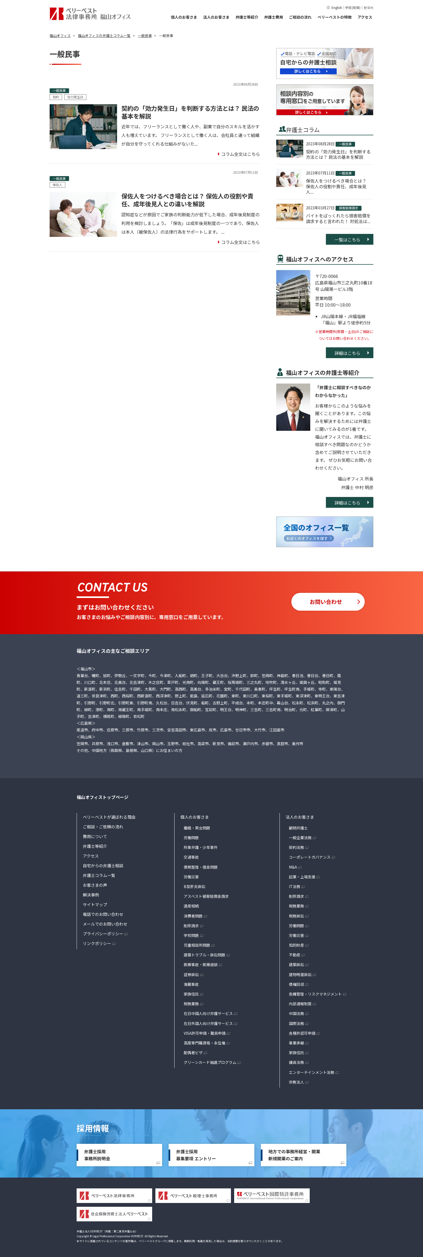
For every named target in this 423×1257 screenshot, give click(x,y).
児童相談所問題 (197, 945)
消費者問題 (193, 916)
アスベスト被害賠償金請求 (206, 896)
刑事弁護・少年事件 (201, 847)
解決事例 (91, 895)
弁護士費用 (273, 17)
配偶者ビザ (193, 1052)
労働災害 (191, 876)
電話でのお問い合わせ (103, 914)
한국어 (368, 7)
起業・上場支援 (302, 876)
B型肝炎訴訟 (194, 886)
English (337, 7)
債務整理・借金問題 (201, 867)
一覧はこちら (347, 239)
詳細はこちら (347, 353)
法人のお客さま (216, 17)
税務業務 (191, 1003)
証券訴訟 (191, 974)
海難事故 (191, 984)
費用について (95, 836)
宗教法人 (296, 1082)
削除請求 (191, 925)
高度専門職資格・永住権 (204, 1043)
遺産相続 (191, 906)
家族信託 (191, 994)
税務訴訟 (296, 916)
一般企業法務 (300, 837)
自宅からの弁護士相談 (103, 865)
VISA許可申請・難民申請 (205, 1033)
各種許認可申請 (302, 1033)
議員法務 (296, 1062)
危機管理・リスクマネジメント (315, 994)
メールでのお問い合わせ (105, 924)
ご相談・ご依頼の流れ (103, 826)
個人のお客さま (184, 17)
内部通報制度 (300, 1003)
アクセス (364, 17)
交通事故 (191, 857)
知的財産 (296, 945)
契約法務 (296, 847)
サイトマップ (95, 904)
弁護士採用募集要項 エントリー (196, 1155)
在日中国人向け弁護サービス (208, 1013)
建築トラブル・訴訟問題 (204, 954)
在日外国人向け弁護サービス (208, 1023)
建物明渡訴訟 (300, 974)
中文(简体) (352, 7)
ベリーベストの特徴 (335, 17)
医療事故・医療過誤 (201, 964)
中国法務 (296, 1013)
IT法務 (294, 886)
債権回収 (296, 984)
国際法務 (296, 1023)
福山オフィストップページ (102, 797)
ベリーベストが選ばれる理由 (109, 817)
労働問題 (191, 837)
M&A (293, 867)
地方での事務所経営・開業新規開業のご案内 (294, 1155)
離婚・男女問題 (197, 828)
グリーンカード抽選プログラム (210, 1062)
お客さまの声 (95, 885)
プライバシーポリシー (103, 933)
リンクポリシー (97, 943)
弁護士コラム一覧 (99, 875)
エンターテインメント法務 (311, 1072)
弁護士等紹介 (247, 17)
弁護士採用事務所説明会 (97, 1155)
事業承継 (296, 1043)
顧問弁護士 (298, 828)
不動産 (294, 954)
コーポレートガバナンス (309, 857)
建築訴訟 (296, 964)
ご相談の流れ (300, 17)
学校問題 (191, 935)
